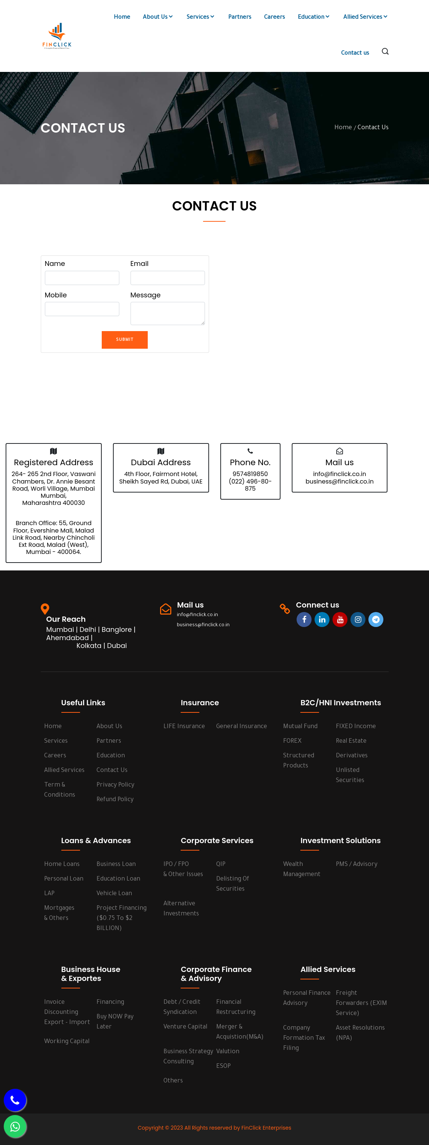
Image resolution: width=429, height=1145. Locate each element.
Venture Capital (185, 1027)
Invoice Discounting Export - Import (67, 1012)
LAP (49, 894)
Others (173, 1081)
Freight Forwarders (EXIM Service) (361, 1003)
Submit (125, 340)
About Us (158, 17)
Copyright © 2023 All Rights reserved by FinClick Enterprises (214, 1128)
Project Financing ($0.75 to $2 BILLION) (121, 918)
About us (109, 727)
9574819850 (250, 474)
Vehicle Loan (114, 894)
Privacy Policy (115, 785)
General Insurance (241, 727)
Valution (227, 1052)
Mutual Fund (300, 727)
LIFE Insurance (184, 727)
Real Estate (351, 741)
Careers (274, 18)
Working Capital (66, 1042)
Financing (110, 1002)
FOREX (292, 741)
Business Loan (116, 864)
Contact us (355, 54)
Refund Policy (115, 800)
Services (201, 17)
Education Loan (118, 879)
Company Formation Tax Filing (304, 1038)
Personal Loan (63, 879)
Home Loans (62, 864)
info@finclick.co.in (339, 474)
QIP (221, 864)
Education (314, 17)
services (56, 741)
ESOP (223, 1066)
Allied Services (366, 17)
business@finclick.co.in (340, 481)
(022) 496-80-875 (250, 485)
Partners (239, 18)
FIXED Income (356, 727)
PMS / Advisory (356, 864)
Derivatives (352, 756)
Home (122, 18)
